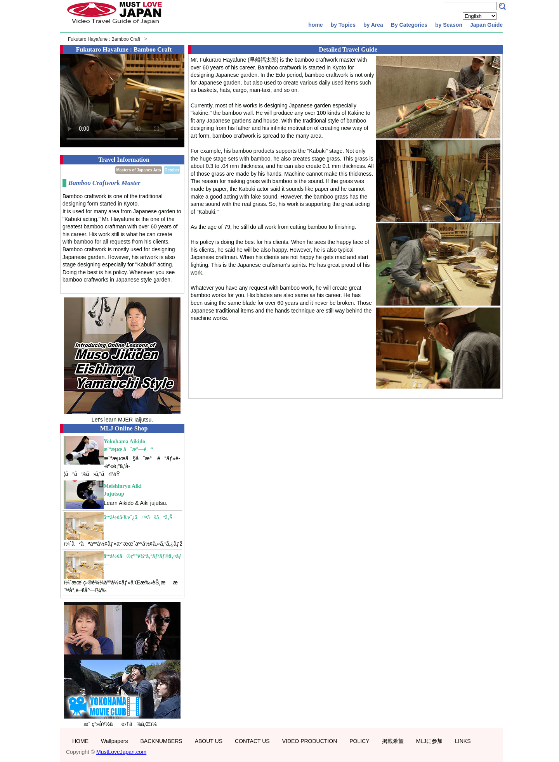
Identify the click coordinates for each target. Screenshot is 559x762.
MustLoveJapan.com (121, 752)
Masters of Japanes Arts (138, 170)
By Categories (409, 25)
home (315, 25)
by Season (448, 25)
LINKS (462, 741)
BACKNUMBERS (161, 741)
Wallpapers (114, 741)
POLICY (359, 741)
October (172, 170)
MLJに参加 (429, 741)
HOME (80, 741)
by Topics (343, 25)
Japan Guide (486, 25)
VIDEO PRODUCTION (309, 741)
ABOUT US (208, 741)
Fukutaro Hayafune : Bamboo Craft (104, 39)
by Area (373, 25)
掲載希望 (393, 741)
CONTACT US (252, 741)
